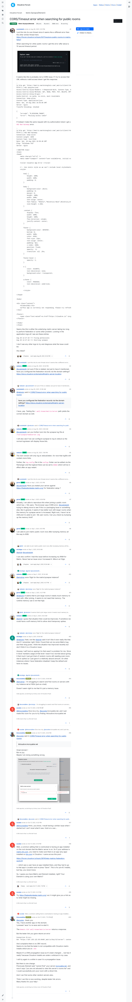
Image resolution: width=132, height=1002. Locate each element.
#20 (70, 917)
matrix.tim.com (22, 852)
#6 (70, 482)
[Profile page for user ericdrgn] (12, 550)
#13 (70, 636)
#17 (70, 822)
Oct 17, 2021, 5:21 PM (34, 892)
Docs (113, 5)
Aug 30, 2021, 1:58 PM (40, 452)
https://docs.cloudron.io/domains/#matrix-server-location (38, 374)
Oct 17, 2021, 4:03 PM (44, 733)
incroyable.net (61, 966)
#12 (70, 616)
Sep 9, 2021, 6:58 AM (35, 636)
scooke (18, 708)
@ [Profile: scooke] (43, 711)
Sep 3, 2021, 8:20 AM (40, 616)
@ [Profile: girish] (19, 552)
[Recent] (3, 6)
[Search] (3, 23)
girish (18, 482)
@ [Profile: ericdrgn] (20, 577)
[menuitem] (129, 2)
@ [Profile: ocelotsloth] (21, 369)
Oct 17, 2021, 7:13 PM (44, 917)
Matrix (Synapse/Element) (26, 23)
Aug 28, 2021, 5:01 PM (38, 29)
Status (101, 5)
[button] (3, 995)
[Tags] (3, 10)
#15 (70, 708)
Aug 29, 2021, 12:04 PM (41, 366)
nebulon (19, 366)
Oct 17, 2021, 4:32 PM (35, 822)
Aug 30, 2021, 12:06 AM (38, 389)
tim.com (29, 854)
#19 (70, 892)
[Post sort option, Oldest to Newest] (85, 32)
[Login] (129, 2)
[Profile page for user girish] (12, 483)
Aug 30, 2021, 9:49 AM (40, 429)
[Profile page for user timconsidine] (12, 680)
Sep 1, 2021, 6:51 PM (38, 528)
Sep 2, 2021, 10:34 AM (40, 574)
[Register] (129, 6)
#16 (70, 733)
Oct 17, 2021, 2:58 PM (35, 708)
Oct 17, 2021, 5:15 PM (34, 844)
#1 (70, 29)
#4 (70, 429)
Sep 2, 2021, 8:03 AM (35, 549)
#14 (70, 678)
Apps (95, 5)
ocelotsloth (20, 29)
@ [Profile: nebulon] (20, 392)
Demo (107, 5)
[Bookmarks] (3, 19)
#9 (70, 549)
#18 (70, 844)
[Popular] (3, 14)
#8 (70, 528)
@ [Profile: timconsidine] (22, 711)
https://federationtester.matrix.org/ (29, 488)
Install (119, 5)
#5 (70, 452)
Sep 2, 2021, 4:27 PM (38, 592)
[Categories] (3, 2)
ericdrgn (19, 549)
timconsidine (20, 678)
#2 (70, 366)
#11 (70, 592)
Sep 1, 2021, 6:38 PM (38, 499)
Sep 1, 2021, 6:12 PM (38, 482)
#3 (70, 389)
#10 (70, 574)
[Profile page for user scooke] (12, 709)
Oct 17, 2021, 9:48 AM (44, 678)
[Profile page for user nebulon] (12, 367)
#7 (70, 499)
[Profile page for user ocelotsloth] (12, 30)
